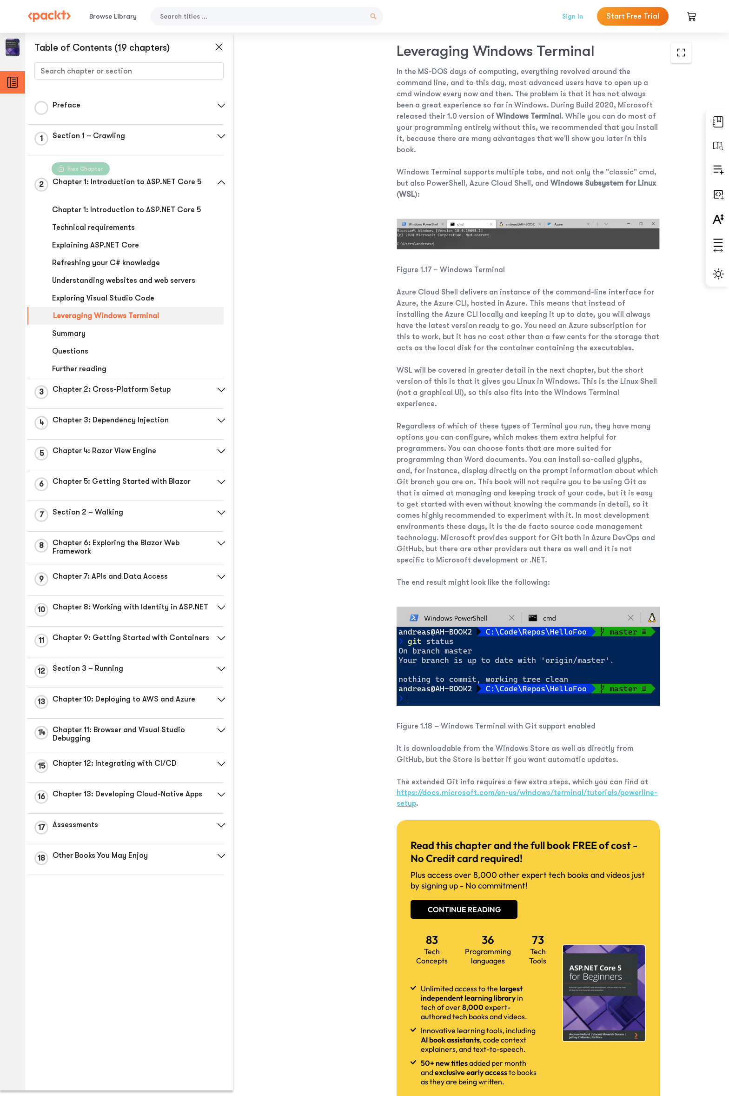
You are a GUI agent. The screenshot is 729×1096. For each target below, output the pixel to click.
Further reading (79, 369)
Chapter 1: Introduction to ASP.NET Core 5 (126, 210)
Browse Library (113, 16)
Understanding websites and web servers (123, 280)
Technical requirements (93, 227)
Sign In (572, 16)
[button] (220, 105)
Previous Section (318, 1026)
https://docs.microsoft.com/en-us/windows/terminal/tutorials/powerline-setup (426, 741)
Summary (69, 333)
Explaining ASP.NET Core (95, 245)
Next (622, 1027)
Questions (70, 351)
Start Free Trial (632, 16)
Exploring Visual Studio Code (103, 298)
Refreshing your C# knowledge (106, 263)
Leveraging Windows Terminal (106, 316)
